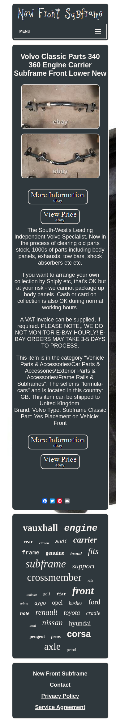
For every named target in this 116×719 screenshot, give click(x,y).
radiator (32, 595)
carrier (85, 539)
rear (28, 541)
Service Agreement (60, 707)
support (83, 566)
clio (90, 581)
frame (31, 552)
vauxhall (40, 527)
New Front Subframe (60, 674)
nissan (52, 622)
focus (56, 636)
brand (76, 553)
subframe (46, 564)
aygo (40, 602)
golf (46, 594)
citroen (44, 543)
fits (93, 551)
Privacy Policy (60, 696)
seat (32, 625)
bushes (76, 603)
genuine (55, 553)
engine (80, 528)
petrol (71, 649)
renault (47, 612)
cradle (93, 613)
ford (94, 602)
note (24, 613)
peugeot (37, 636)
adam (24, 604)
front (83, 590)
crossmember (54, 577)
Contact (60, 685)
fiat (61, 594)
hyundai (80, 623)
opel (57, 602)
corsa (79, 634)
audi (61, 542)
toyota (72, 612)
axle (52, 646)
